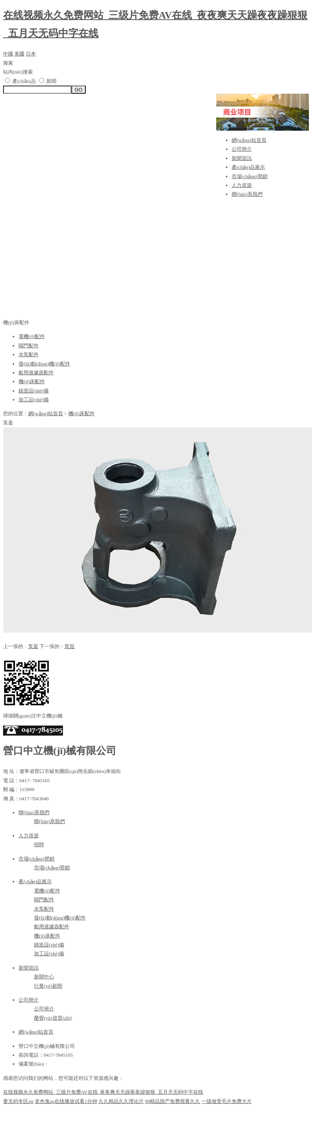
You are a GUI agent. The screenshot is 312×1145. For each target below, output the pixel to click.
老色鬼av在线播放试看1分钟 (66, 1101)
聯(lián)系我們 (247, 194)
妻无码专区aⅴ (18, 1101)
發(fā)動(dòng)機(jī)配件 (44, 364)
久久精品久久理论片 (121, 1101)
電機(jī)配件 (32, 336)
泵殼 (69, 646)
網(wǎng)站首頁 (249, 140)
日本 (31, 54)
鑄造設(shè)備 (34, 391)
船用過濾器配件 (36, 372)
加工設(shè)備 (34, 399)
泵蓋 (33, 646)
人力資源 (242, 185)
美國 (19, 54)
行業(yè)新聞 (48, 986)
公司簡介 (242, 149)
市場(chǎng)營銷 (250, 176)
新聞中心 (44, 977)
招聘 (39, 844)
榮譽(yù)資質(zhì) (53, 1018)
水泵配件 (29, 354)
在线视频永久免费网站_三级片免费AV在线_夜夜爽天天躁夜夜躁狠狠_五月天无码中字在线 (103, 1092)
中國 (8, 54)
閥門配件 (29, 346)
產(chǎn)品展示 (248, 167)
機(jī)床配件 (32, 381)
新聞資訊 (242, 158)
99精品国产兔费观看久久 (172, 1101)
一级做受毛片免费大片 (227, 1101)
